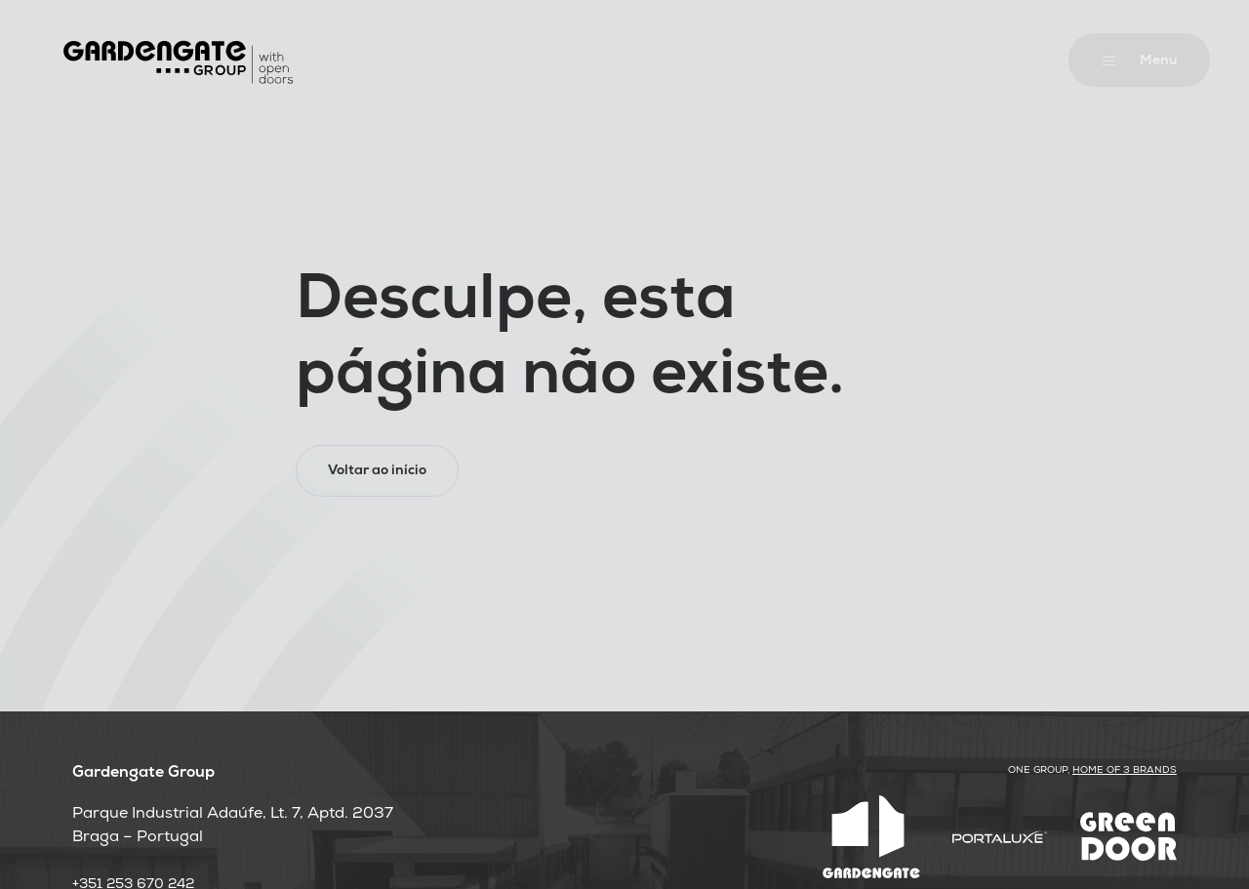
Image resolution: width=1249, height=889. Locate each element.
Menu (1159, 62)
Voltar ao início (377, 472)
